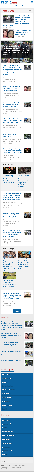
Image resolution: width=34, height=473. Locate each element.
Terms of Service (5, 469)
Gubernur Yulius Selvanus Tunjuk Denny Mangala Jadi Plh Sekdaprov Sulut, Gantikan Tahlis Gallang (12, 296)
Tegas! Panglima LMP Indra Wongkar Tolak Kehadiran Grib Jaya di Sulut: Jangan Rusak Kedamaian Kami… (12, 196)
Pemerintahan (16, 78)
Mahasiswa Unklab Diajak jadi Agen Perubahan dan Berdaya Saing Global (11, 215)
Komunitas (6, 155)
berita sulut (6, 374)
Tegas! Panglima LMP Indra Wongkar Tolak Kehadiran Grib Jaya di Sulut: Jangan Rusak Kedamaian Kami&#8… (24, 180)
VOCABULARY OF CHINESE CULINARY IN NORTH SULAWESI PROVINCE (23, 32)
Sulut (13, 79)
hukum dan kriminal (9, 109)
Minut (14, 220)
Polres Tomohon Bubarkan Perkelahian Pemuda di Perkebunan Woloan (12, 104)
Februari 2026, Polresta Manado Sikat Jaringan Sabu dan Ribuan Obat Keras (12, 120)
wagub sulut (6, 393)
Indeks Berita (4, 467)
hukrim (4, 382)
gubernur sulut (7, 378)
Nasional (12, 155)
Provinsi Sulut (7, 79)
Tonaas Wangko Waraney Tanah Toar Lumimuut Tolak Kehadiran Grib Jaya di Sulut (12, 150)
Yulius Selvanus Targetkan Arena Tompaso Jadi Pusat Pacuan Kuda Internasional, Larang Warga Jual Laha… (9, 264)
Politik (14, 157)
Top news (6, 159)
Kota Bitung (15, 239)
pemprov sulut (7, 405)
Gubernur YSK (7, 220)
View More (17, 311)
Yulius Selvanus (7, 397)
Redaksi (22, 465)
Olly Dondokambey (8, 390)
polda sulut (6, 401)
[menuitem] (4, 60)
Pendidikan (15, 93)
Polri (10, 111)
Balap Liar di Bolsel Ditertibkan (9, 135)
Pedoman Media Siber (16, 467)
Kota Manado (9, 10)
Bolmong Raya (7, 139)
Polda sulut (11, 127)
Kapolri (4, 409)
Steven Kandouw (7, 386)
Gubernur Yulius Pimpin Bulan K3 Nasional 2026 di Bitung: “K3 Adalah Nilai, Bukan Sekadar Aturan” (13, 233)
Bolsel (14, 139)
